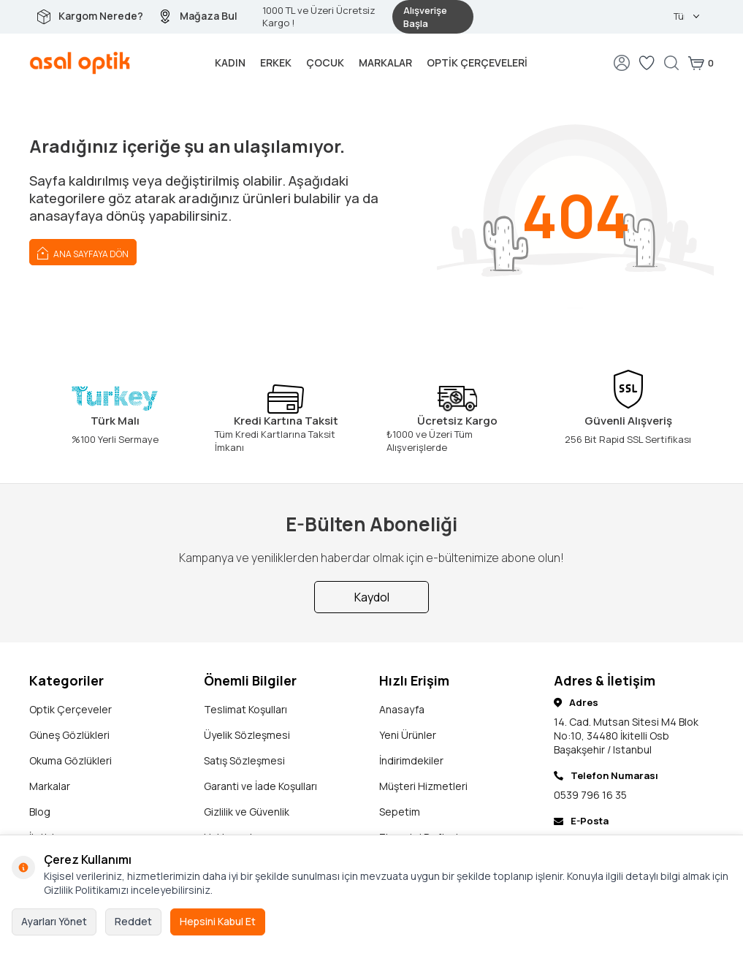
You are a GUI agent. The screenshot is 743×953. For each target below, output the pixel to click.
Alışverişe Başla (425, 17)
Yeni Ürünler (407, 735)
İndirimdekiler (411, 760)
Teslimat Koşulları (245, 709)
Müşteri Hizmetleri (423, 786)
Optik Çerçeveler (70, 709)
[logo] (80, 63)
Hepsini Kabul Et (218, 921)
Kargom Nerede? (100, 16)
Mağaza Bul (208, 16)
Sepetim (399, 812)
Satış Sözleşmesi (244, 760)
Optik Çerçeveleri (477, 62)
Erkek (276, 62)
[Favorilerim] (646, 62)
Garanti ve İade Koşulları (260, 786)
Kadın (230, 62)
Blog (39, 812)
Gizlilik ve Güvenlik (246, 812)
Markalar (385, 62)
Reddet (133, 921)
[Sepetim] (700, 62)
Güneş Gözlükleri (69, 735)
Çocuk (325, 62)
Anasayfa (401, 709)
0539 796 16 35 (590, 795)
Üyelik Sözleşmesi (247, 735)
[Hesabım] (621, 62)
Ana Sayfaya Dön (83, 252)
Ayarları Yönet (54, 921)
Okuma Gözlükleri (70, 760)
